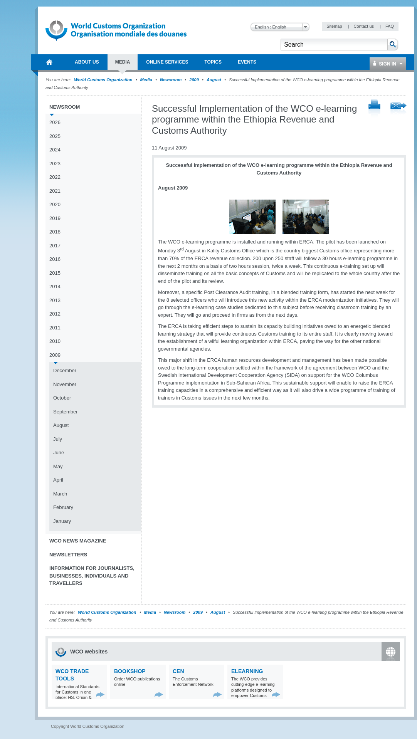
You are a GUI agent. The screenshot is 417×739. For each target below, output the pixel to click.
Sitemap (334, 26)
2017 (55, 246)
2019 (55, 218)
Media (146, 79)
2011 (55, 328)
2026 (55, 122)
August (214, 79)
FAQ (389, 26)
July (57, 439)
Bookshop (130, 671)
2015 (55, 273)
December (64, 370)
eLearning (247, 671)
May (58, 466)
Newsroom (171, 79)
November (64, 384)
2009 (193, 79)
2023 (55, 163)
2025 (55, 136)
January (62, 521)
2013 (55, 300)
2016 (55, 259)
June (58, 452)
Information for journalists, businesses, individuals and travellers (92, 575)
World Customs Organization (103, 79)
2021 (55, 191)
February (63, 507)
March (60, 494)
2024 (55, 150)
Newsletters (68, 555)
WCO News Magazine (77, 541)
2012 (55, 314)
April (58, 480)
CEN (178, 671)
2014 (55, 286)
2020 (55, 204)
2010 (55, 341)
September (65, 412)
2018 (55, 232)
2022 (55, 177)
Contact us (364, 26)
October (62, 398)
